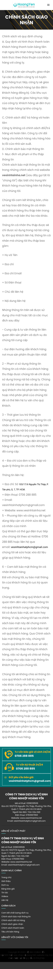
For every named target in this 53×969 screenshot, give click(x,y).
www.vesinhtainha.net (31, 818)
